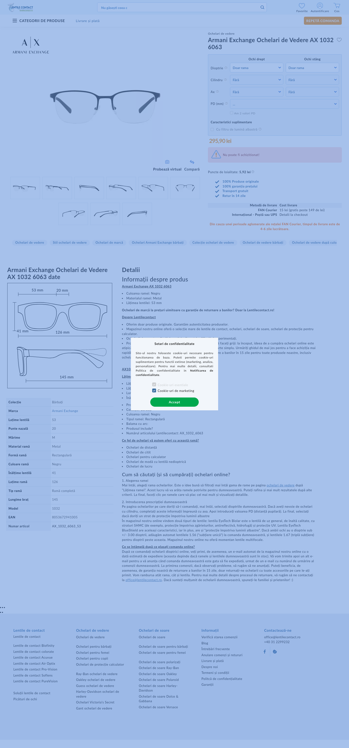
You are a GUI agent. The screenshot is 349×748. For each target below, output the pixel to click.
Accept (174, 402)
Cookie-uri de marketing (176, 391)
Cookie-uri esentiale (173, 385)
